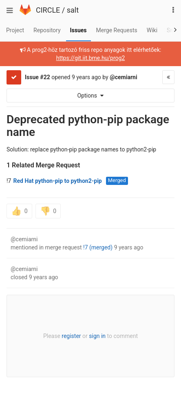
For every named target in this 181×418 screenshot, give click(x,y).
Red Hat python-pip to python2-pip (57, 181)
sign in (97, 336)
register (71, 336)
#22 (45, 77)
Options (90, 95)
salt (73, 10)
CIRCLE (48, 10)
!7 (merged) (98, 247)
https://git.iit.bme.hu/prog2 (90, 58)
